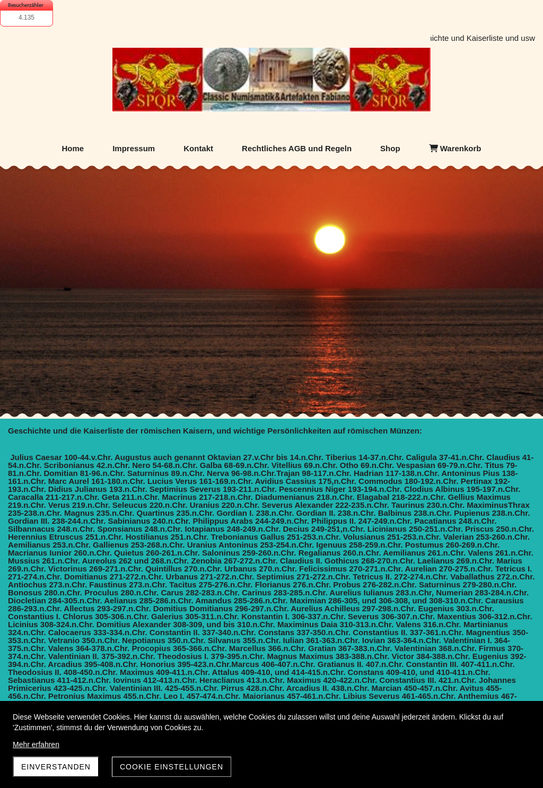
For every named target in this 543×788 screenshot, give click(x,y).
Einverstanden (56, 767)
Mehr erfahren (36, 744)
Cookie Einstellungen (171, 767)
